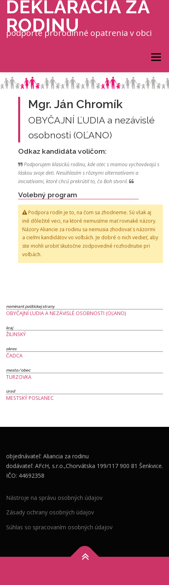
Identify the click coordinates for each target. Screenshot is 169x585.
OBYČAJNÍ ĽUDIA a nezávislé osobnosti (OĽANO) (66, 313)
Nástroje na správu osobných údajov (54, 497)
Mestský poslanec (30, 398)
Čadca (14, 355)
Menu (155, 57)
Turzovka (18, 377)
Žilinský (16, 334)
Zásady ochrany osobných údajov (50, 512)
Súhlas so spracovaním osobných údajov (59, 527)
